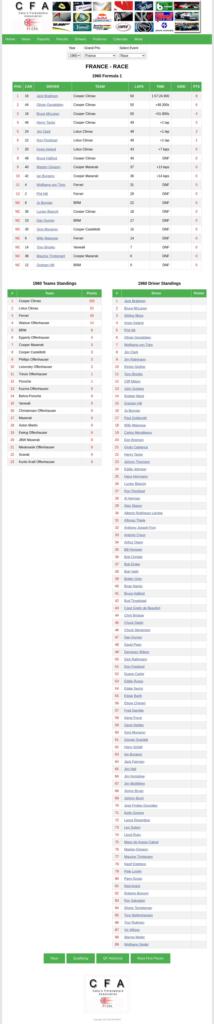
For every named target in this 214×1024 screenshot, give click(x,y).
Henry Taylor (46, 122)
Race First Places (150, 958)
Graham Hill (45, 265)
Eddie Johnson (135, 469)
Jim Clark (44, 131)
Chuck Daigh (133, 623)
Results (62, 39)
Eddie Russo (133, 681)
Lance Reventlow (137, 820)
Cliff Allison (132, 381)
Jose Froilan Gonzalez (140, 805)
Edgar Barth (133, 696)
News (26, 39)
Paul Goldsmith (135, 418)
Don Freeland (134, 666)
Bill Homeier (133, 549)
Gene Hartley (134, 725)
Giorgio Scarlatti (136, 740)
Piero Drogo (133, 878)
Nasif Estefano (135, 864)
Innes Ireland (46, 149)
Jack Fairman (134, 761)
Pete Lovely (133, 871)
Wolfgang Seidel (136, 944)
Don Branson (134, 440)
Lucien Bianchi (47, 211)
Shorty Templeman (138, 908)
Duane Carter (134, 674)
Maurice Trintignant (51, 256)
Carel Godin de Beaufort (142, 608)
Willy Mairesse (47, 238)
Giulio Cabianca (136, 447)
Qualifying (80, 958)
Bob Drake (132, 564)
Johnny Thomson (137, 462)
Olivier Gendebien (50, 105)
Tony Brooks (46, 247)
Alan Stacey (133, 506)
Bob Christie (133, 557)
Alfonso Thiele (134, 520)
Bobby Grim (133, 579)
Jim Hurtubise (134, 776)
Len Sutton (132, 827)
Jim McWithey (134, 783)
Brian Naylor (133, 586)
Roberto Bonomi (136, 893)
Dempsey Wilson (136, 652)
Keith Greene (134, 813)
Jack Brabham (47, 96)
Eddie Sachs (133, 688)
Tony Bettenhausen (138, 915)
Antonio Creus (134, 535)
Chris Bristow (134, 615)
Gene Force (133, 718)
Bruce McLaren (48, 114)
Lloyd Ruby (132, 835)
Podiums (100, 39)
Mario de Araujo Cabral (141, 842)
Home (10, 39)
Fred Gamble (134, 710)
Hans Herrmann (136, 476)
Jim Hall (130, 769)
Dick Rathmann (135, 659)
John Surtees (134, 389)
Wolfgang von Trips (51, 185)
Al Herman (132, 498)
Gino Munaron (47, 229)
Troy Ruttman (134, 922)
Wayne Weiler (134, 937)
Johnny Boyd (134, 798)
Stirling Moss (133, 315)
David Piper (132, 644)
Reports (43, 39)
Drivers (80, 39)
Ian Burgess (45, 176)
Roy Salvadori (134, 900)
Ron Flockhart (47, 140)
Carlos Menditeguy (138, 432)
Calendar (120, 39)
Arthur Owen (133, 542)
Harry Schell (133, 747)
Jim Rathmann (135, 359)
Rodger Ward (134, 396)
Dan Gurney (46, 220)
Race (54, 958)
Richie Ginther (134, 367)
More (138, 39)
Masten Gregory (49, 167)
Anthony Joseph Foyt (139, 527)
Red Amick (132, 886)
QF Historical (112, 958)
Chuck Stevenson (137, 630)
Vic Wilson (132, 930)
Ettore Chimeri (134, 703)
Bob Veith (131, 571)
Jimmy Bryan (133, 791)
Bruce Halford (47, 158)
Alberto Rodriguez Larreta (143, 513)
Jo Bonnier (45, 203)
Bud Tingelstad (135, 601)
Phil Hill (42, 194)
